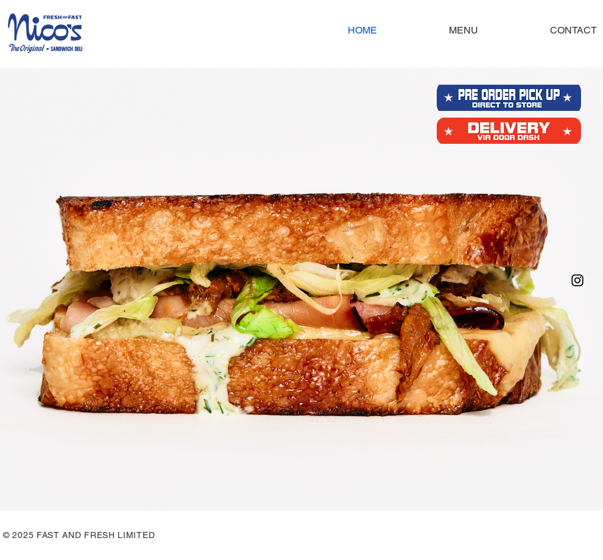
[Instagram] (577, 280)
